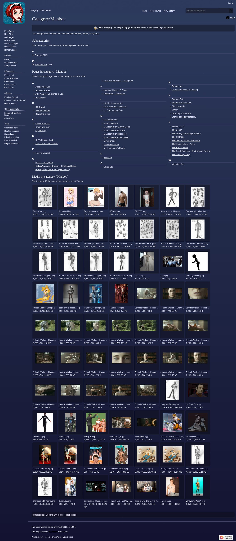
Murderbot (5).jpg (117, 436)
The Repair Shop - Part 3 (183, 144)
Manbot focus (41, 64)
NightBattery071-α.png (43, 469)
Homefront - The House (114, 93)
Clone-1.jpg (140, 276)
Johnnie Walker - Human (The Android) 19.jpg (45, 372)
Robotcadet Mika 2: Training (185, 89)
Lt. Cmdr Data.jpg (193, 404)
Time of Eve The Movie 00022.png (147, 501)
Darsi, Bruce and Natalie (47, 143)
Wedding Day (178, 164)
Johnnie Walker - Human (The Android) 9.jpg (147, 404)
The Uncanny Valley (181, 154)
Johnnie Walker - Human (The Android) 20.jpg (96, 372)
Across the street (43, 90)
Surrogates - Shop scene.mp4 (96, 501)
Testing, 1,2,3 (178, 126)
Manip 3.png (89, 436)
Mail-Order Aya (110, 120)
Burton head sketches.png (121, 243)
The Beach (177, 130)
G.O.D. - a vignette (44, 162)
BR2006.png (140, 211)
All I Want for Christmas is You (49, 94)
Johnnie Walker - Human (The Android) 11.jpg (198, 308)
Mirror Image (109, 141)
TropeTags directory (163, 27)
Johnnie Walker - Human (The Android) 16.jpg (147, 340)
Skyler (175, 110)
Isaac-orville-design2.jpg (94, 308)
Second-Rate (178, 99)
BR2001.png (115, 211)
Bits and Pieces (43, 110)
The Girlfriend (178, 137)
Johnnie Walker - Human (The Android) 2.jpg (70, 372)
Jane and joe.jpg (117, 308)
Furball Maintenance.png (44, 308)
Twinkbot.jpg (165, 501)
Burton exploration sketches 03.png (70, 243)
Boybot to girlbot (43, 114)
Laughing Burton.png (169, 404)
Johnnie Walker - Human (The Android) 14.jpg (96, 340)
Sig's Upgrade (178, 106)
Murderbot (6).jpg (142, 436)
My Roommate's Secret (114, 148)
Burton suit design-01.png (197, 243)
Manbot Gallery (111, 123)
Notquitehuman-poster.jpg (95, 469)
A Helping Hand (43, 87)
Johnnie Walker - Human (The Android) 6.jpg (70, 404)
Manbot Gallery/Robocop (115, 134)
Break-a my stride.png (170, 211)
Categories (38, 515)
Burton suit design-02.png (44, 276)
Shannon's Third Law (181, 102)
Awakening (41, 97)
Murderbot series (111, 144)
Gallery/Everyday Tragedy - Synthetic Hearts (56, 166)
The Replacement (180, 147)
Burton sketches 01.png (145, 243)
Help (232, 17)
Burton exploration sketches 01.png (198, 211)
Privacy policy (37, 537)
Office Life (108, 167)
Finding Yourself (43, 153)
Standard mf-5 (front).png (44, 501)
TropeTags (71, 515)
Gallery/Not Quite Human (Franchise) (53, 169)
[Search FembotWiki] (209, 10)
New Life (108, 157)
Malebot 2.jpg (39, 436)
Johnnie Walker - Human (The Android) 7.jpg (96, 404)
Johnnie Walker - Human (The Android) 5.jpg (45, 404)
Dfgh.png (164, 276)
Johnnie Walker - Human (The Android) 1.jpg (147, 308)
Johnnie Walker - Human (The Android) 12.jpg (45, 340)
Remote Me (177, 86)
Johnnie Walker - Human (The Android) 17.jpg (172, 340)
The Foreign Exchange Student (186, 133)
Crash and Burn (43, 127)
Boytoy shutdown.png (93, 211)
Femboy (38, 55)
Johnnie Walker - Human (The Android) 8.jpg (121, 404)
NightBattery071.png (67, 469)
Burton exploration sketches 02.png (45, 243)
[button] (96, 486)
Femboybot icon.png (195, 276)
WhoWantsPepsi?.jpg (195, 501)
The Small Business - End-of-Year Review (191, 151)
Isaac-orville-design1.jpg (69, 308)
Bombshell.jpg (65, 211)
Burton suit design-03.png (70, 276)
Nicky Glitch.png (193, 436)
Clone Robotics (43, 123)
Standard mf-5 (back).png (197, 469)
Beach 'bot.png (39, 211)
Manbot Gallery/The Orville (116, 137)
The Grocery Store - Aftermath (186, 140)
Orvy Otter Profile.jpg (119, 469)
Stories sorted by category (184, 117)
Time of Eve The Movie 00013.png (121, 501)
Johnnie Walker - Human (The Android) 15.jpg (121, 340)
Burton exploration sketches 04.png (96, 243)
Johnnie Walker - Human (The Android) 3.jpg (172, 372)
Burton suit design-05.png (121, 276)
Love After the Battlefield (115, 107)
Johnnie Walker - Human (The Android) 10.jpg (172, 308)
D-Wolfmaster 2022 (44, 140)
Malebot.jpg (64, 436)
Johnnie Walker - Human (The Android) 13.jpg (70, 340)
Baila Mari (40, 107)
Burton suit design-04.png (95, 276)
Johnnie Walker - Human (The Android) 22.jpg (147, 372)
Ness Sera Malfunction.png (172, 436)
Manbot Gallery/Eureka (114, 130)
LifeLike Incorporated (113, 103)
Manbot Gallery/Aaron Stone (117, 127)
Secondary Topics (54, 515)
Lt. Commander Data (113, 110)
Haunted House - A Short (115, 90)
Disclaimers (68, 537)
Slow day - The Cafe (181, 113)
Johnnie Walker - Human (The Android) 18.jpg (198, 340)
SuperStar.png (65, 501)
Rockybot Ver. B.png (169, 469)
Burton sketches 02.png (170, 243)
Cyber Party (41, 130)
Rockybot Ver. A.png (143, 469)
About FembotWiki (53, 537)
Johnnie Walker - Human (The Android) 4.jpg (198, 372)
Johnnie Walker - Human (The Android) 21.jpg (121, 372)
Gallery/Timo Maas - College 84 (118, 80)
